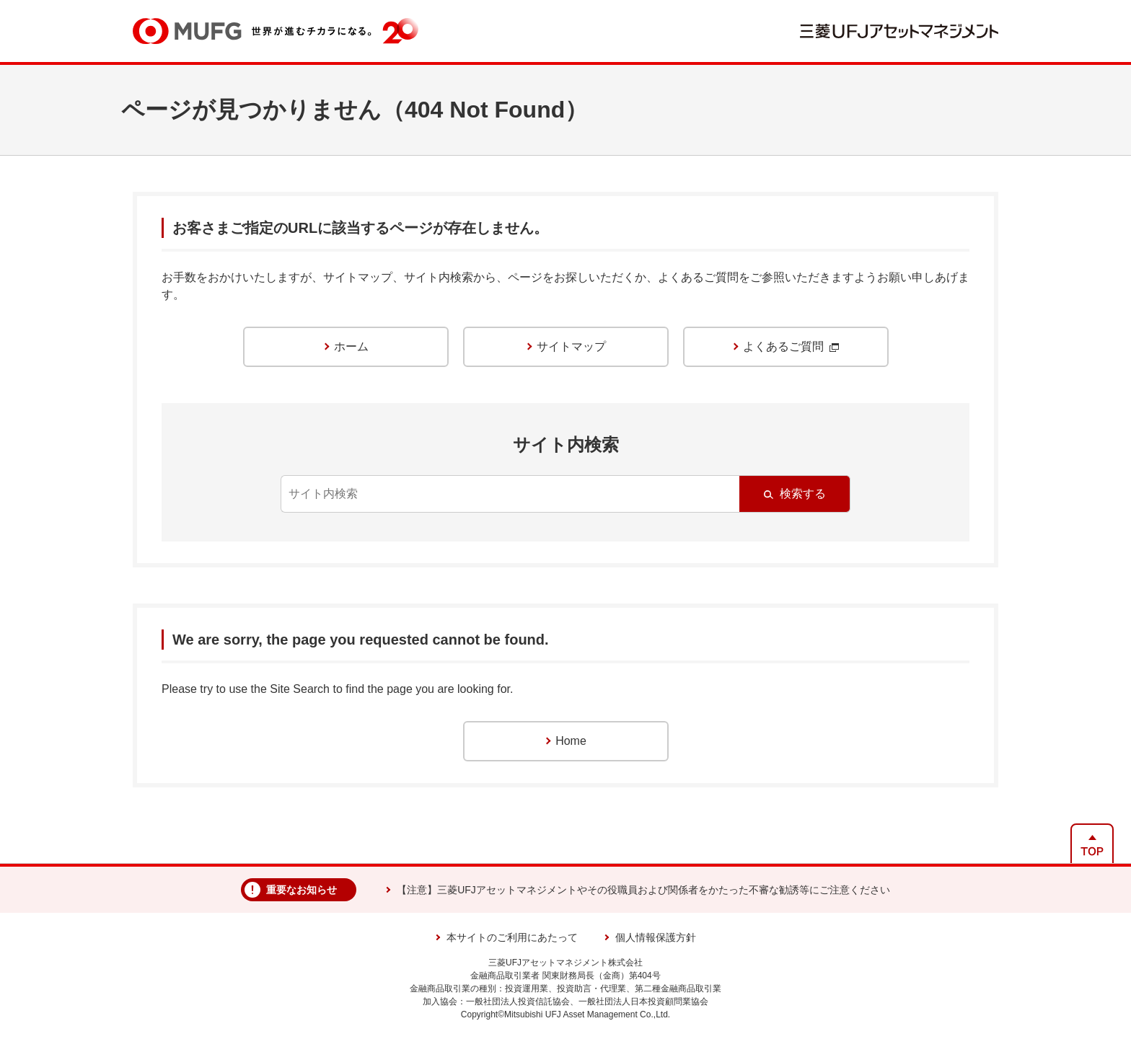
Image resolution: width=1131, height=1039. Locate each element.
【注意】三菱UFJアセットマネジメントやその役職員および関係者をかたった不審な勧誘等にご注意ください (643, 890)
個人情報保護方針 (655, 937)
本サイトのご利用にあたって (512, 937)
